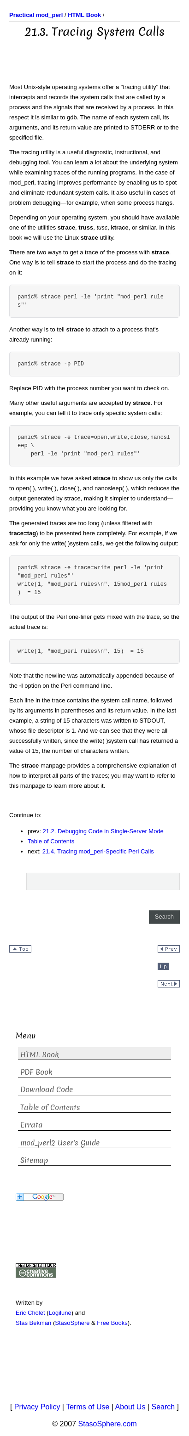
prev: (35, 831)
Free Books (112, 1322)
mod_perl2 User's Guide (60, 1143)
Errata (31, 1125)
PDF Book (36, 1072)
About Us (130, 1407)
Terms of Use (87, 1407)
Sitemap (34, 1160)
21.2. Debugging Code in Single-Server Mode (103, 831)
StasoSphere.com (107, 1424)
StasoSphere (72, 1322)
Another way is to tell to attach (58, 329)
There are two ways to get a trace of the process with (80, 252)
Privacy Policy (37, 1407)
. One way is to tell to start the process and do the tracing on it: (93, 262)
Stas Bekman (33, 1322)
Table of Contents (51, 841)
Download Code (46, 1089)
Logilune (60, 1312)
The (15, 152)
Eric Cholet (30, 1312)
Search (163, 1407)
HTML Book (39, 1055)
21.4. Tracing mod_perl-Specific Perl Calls (98, 851)
